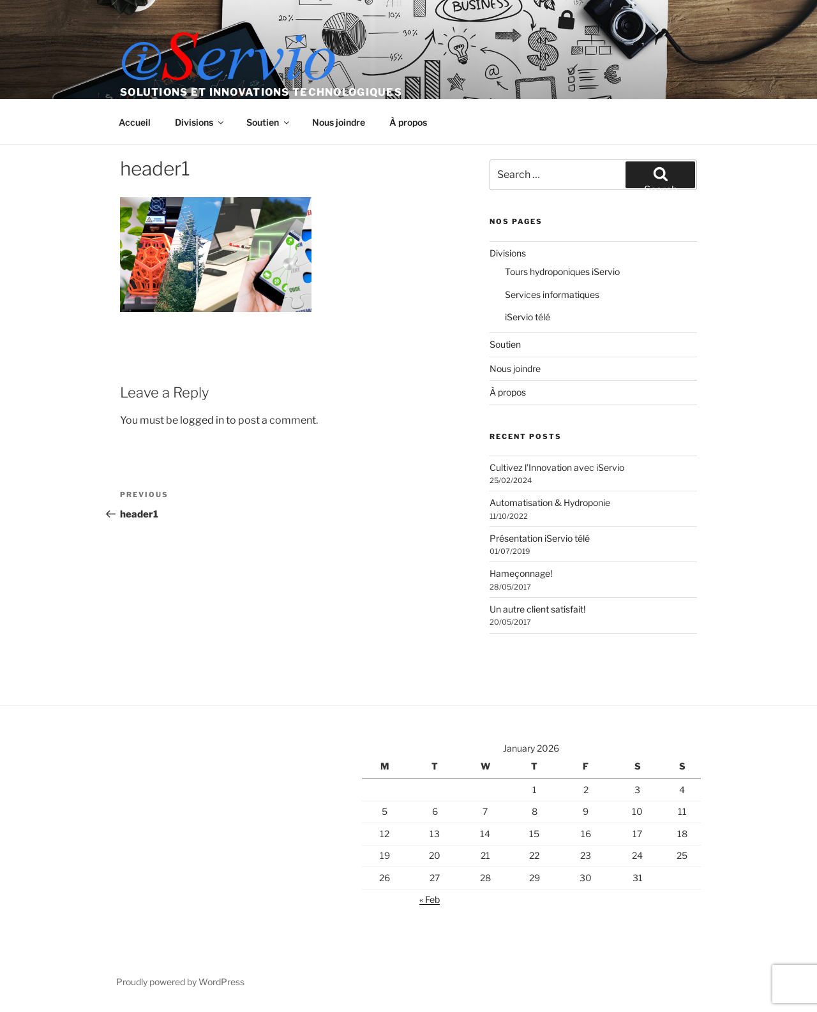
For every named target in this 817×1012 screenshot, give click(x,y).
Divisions (200, 122)
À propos (408, 122)
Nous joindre (338, 122)
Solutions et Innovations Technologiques (261, 92)
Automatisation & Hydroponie (550, 502)
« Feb (429, 899)
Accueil (135, 122)
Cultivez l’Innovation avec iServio (557, 467)
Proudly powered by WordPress (180, 981)
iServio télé (527, 316)
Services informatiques (552, 294)
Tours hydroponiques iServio (562, 271)
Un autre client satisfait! (537, 609)
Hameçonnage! (521, 573)
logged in (202, 420)
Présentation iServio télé (540, 538)
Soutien (268, 122)
